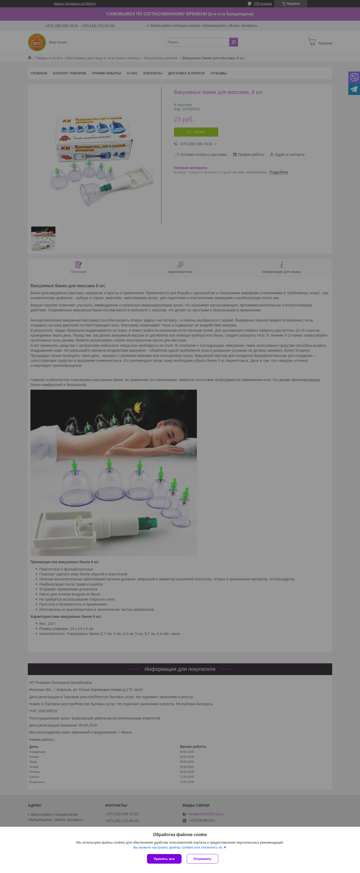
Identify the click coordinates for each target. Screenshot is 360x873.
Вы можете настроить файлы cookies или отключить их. (178, 847)
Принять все (164, 859)
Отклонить (202, 859)
